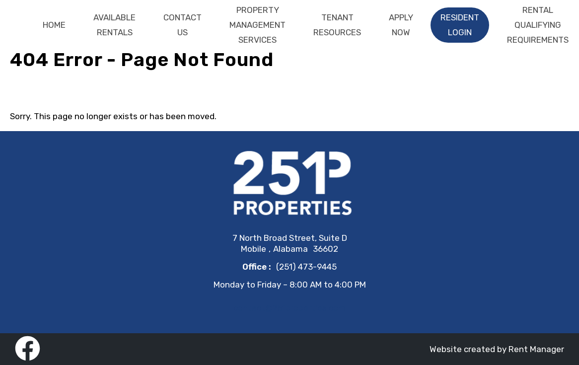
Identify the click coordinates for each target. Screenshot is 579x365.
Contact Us (182, 24)
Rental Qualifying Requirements (538, 25)
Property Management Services (257, 25)
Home (54, 25)
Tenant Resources (337, 24)
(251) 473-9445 (306, 267)
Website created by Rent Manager (497, 349)
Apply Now (401, 24)
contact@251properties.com (289, 308)
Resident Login (459, 24)
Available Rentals (114, 24)
